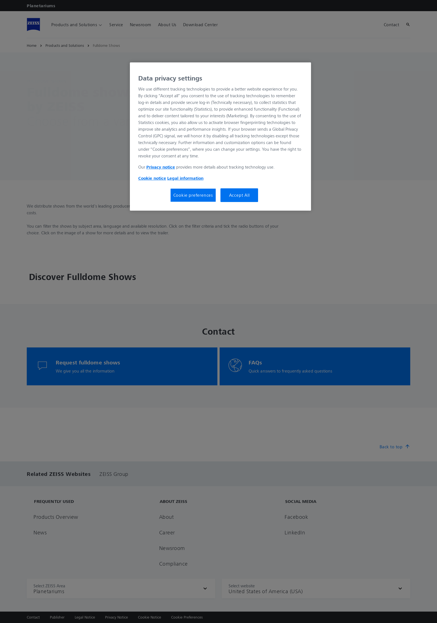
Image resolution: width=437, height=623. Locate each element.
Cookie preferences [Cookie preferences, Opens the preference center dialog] (193, 195)
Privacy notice (160, 167)
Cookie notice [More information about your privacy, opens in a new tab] (152, 178)
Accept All (239, 195)
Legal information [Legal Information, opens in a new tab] (185, 178)
